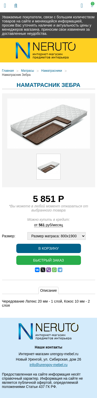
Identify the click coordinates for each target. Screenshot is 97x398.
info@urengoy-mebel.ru (48, 365)
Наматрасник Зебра (16, 75)
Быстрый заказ (48, 260)
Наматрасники (51, 70)
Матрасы (27, 70)
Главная (8, 70)
